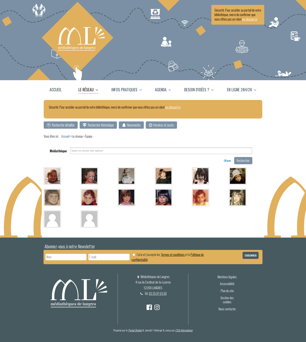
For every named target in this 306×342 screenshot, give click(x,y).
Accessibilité (227, 283)
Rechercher (243, 160)
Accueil (56, 89)
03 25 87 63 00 (158, 293)
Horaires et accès (163, 124)
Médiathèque (58, 151)
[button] (88, 90)
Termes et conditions (173, 254)
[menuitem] (58, 90)
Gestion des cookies (227, 299)
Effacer (227, 160)
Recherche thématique (101, 124)
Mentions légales (227, 277)
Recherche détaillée (63, 124)
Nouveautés (134, 124)
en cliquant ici (250, 19)
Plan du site (227, 290)
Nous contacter (227, 309)
